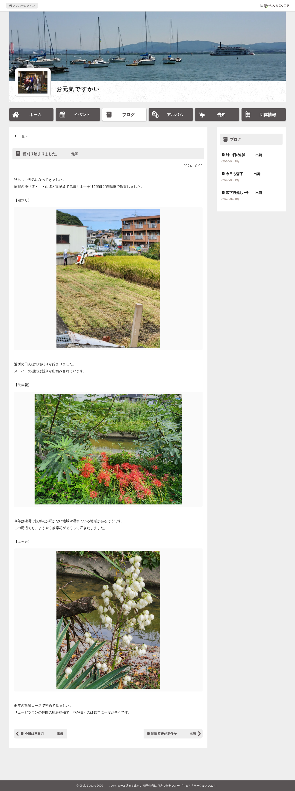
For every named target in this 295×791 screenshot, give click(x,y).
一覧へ (23, 136)
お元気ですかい (78, 89)
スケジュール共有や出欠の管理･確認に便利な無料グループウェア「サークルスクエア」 (163, 786)
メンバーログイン (22, 6)
